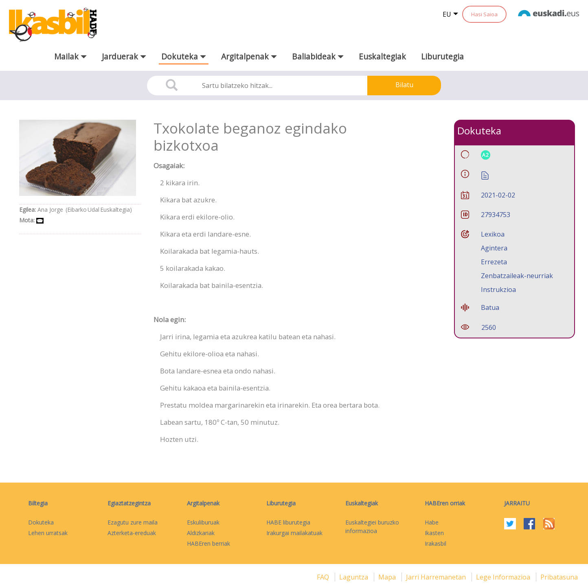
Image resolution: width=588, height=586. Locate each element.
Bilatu (404, 84)
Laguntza (354, 577)
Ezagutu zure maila (133, 522)
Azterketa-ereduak (132, 533)
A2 (485, 154)
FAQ (324, 577)
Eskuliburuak (203, 522)
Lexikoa (493, 234)
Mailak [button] (70, 56)
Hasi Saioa (484, 14)
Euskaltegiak (382, 56)
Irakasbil (435, 543)
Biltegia (38, 503)
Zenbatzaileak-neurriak (517, 275)
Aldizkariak (201, 533)
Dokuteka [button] (183, 56)
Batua (490, 307)
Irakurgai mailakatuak (294, 533)
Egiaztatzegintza (129, 503)
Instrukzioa (498, 289)
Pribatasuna (559, 577)
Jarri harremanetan (436, 577)
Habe (432, 522)
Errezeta (494, 261)
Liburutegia (442, 56)
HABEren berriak (208, 543)
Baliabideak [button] (318, 56)
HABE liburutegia (288, 522)
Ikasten (434, 533)
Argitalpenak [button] (249, 56)
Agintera (494, 248)
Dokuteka (41, 522)
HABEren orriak (445, 503)
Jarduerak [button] (124, 56)
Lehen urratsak (48, 533)
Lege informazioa (504, 577)
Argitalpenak (203, 503)
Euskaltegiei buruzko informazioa (372, 526)
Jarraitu (517, 503)
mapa (387, 577)
